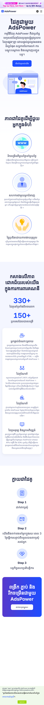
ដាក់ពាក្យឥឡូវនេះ (22, 607)
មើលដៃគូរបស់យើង (22, 63)
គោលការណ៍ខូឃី (8, 697)
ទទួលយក (22, 702)
